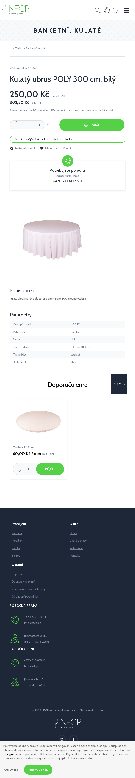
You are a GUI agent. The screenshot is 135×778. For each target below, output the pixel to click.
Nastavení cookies (92, 710)
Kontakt (75, 555)
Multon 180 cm (23, 447)
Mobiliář (17, 540)
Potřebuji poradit (23, 148)
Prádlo (16, 548)
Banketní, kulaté (35, 48)
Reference (76, 548)
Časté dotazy (78, 540)
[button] (115, 384)
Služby (16, 555)
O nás (73, 533)
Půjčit (92, 125)
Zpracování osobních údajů (29, 589)
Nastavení (11, 769)
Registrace (18, 574)
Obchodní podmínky (25, 596)
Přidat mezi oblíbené (55, 148)
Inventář (17, 533)
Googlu (8, 754)
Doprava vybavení (23, 581)
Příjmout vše (39, 769)
